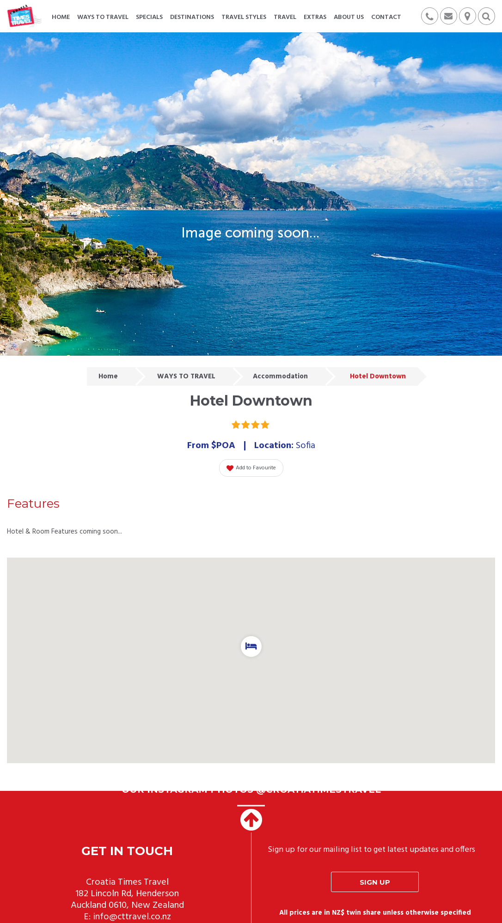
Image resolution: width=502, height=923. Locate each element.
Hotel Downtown (378, 376)
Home (108, 376)
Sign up (375, 882)
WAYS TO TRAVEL (186, 376)
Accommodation (280, 376)
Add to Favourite (251, 468)
